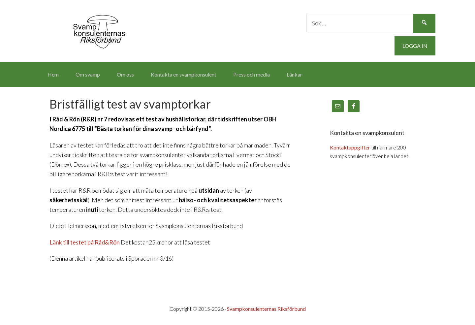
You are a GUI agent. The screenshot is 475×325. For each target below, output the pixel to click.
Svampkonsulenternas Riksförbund (99, 29)
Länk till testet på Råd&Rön (84, 242)
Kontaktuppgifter (350, 147)
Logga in (415, 46)
